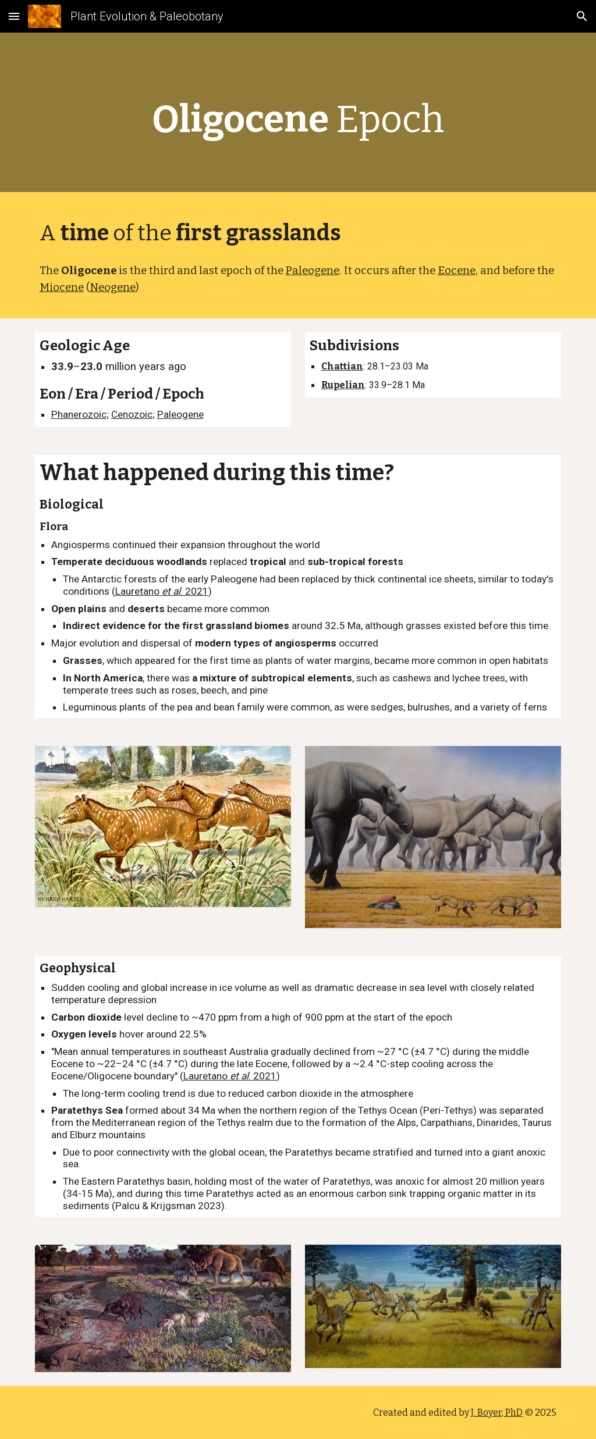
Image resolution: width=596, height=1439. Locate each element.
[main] (298, 115)
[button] (14, 16)
